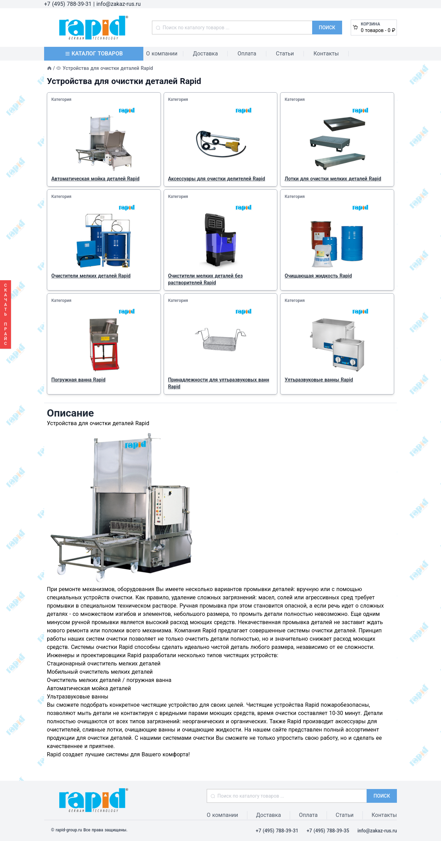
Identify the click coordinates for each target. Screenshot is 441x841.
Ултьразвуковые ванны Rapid (319, 379)
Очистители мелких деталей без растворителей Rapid (205, 279)
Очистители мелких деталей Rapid (91, 275)
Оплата (246, 53)
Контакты (326, 53)
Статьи (285, 53)
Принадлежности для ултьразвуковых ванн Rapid (218, 383)
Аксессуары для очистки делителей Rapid (216, 178)
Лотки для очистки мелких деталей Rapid (333, 178)
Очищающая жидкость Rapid (318, 275)
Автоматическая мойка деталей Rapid (95, 178)
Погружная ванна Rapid (78, 379)
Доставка (205, 53)
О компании (161, 53)
